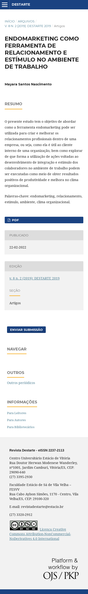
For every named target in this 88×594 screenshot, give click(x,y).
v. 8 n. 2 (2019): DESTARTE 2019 (28, 26)
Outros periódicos (21, 383)
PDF (15, 220)
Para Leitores (16, 413)
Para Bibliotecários (20, 427)
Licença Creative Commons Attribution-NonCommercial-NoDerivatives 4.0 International (40, 534)
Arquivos (26, 21)
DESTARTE (21, 4)
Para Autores (16, 420)
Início (10, 21)
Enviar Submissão (26, 330)
